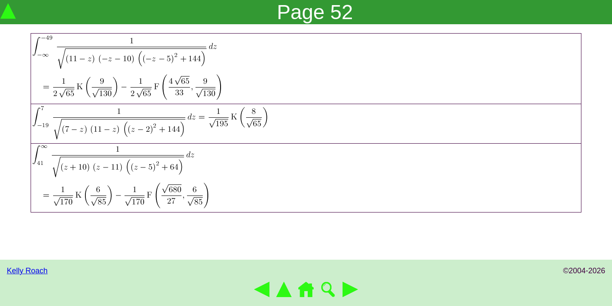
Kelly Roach (27, 270)
